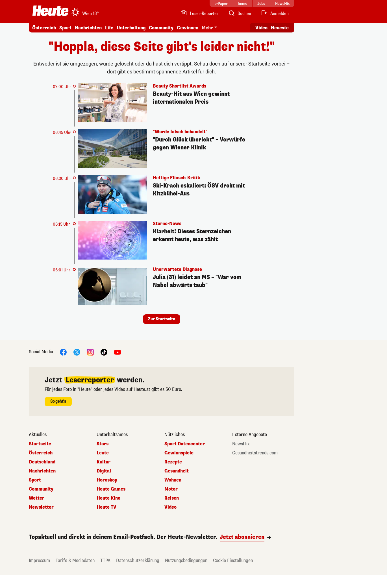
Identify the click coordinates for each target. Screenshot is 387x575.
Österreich (44, 28)
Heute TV (106, 507)
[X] (76, 352)
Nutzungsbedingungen (186, 560)
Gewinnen (187, 28)
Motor (171, 489)
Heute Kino (108, 498)
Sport (65, 28)
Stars (102, 444)
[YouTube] (117, 352)
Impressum (39, 560)
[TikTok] (104, 352)
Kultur (103, 462)
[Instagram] (90, 352)
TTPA (105, 560)
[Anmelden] (275, 14)
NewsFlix (241, 444)
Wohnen (172, 480)
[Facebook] (63, 352)
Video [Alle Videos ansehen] (261, 28)
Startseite (40, 444)
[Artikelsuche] (239, 14)
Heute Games (111, 489)
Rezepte (173, 462)
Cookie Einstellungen (233, 560)
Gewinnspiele (178, 453)
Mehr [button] (207, 28)
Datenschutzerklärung (137, 560)
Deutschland (42, 462)
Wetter (36, 498)
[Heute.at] (50, 10)
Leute (103, 453)
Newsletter (41, 507)
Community (161, 28)
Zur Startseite (161, 319)
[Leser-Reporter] (199, 14)
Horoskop (107, 480)
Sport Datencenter (184, 444)
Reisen (171, 498)
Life (109, 28)
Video (170, 507)
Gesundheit (176, 471)
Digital (104, 471)
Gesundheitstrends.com (255, 453)
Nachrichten (88, 28)
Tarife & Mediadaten (75, 560)
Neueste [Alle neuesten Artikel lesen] (280, 28)
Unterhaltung (131, 28)
